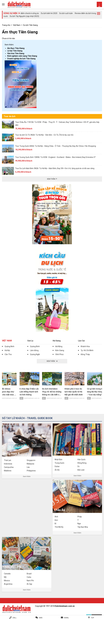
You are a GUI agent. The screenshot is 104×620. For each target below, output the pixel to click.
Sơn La (30, 341)
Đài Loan (81, 470)
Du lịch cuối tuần (66, 13)
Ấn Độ (57, 470)
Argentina (8, 584)
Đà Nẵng (58, 346)
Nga (79, 523)
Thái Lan (7, 460)
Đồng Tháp (85, 354)
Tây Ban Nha (82, 527)
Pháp (79, 517)
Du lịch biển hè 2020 (49, 13)
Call (14, 618)
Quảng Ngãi (35, 354)
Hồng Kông (81, 463)
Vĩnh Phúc (59, 354)
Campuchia (8, 467)
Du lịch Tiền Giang (30, 25)
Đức (56, 520)
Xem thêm (27, 476)
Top (92, 618)
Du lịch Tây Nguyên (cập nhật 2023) (24, 16)
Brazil (29, 574)
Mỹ (5, 577)
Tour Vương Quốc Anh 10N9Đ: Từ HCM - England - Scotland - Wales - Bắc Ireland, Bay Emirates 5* (55, 157)
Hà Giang (57, 341)
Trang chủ (6, 25)
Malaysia (30, 464)
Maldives (7, 471)
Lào (28, 467)
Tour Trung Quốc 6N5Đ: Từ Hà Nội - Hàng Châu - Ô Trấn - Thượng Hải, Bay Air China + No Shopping (55, 146)
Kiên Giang (59, 350)
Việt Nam (17, 25)
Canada (7, 574)
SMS (40, 618)
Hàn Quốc (81, 459)
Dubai (57, 466)
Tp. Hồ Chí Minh (87, 350)
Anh (56, 517)
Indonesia (8, 464)
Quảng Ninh (9, 346)
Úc (78, 466)
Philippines (31, 471)
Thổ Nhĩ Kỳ (59, 527)
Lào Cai (81, 341)
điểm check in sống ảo (30, 13)
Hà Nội (7, 350)
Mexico (7, 580)
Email (66, 618)
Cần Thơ (8, 354)
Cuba (29, 577)
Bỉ (55, 523)
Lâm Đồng (34, 350)
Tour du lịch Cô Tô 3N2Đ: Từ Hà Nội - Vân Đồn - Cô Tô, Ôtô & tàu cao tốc (44, 135)
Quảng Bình (35, 346)
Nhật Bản (58, 459)
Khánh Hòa (85, 346)
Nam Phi (30, 580)
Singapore (31, 460)
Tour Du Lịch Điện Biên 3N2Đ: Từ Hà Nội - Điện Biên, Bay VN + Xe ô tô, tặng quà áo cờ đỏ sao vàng (54, 168)
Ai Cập (29, 584)
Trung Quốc (59, 463)
